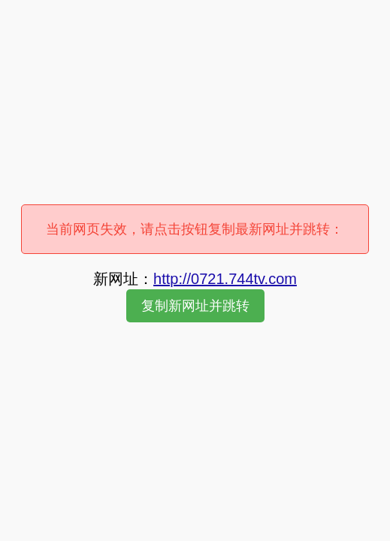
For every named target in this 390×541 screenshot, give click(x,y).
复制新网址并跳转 (195, 305)
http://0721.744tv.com (225, 278)
